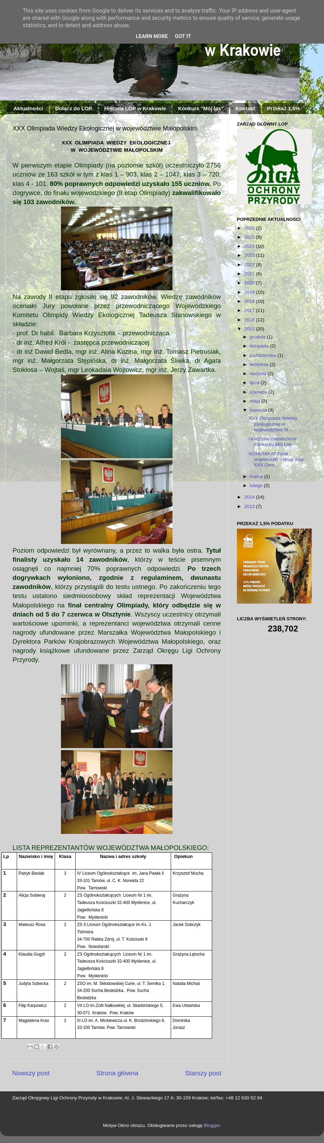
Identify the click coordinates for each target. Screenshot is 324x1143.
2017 (250, 310)
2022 (250, 264)
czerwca (259, 392)
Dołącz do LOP (73, 108)
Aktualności (28, 108)
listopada (260, 346)
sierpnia (259, 373)
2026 (250, 228)
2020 (250, 282)
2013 (250, 506)
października (264, 355)
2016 (250, 319)
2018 (250, 301)
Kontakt (245, 108)
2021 (250, 273)
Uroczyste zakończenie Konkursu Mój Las (273, 441)
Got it (183, 36)
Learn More (152, 36)
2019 (250, 292)
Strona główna (117, 1073)
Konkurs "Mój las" (200, 108)
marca (257, 476)
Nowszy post (30, 1073)
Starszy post (203, 1073)
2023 (250, 255)
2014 (250, 497)
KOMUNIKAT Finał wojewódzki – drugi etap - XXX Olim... (278, 459)
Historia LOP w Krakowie (135, 108)
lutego (257, 485)
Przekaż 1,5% (283, 108)
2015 (250, 328)
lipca (255, 382)
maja (255, 401)
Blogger (212, 1125)
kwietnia (259, 410)
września (260, 364)
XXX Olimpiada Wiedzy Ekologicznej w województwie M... (273, 424)
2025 (250, 237)
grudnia (258, 336)
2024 (250, 246)
